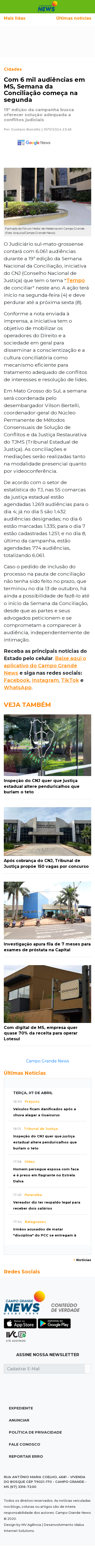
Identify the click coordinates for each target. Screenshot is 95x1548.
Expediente (21, 1408)
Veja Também (27, 704)
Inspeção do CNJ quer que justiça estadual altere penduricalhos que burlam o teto (45, 1142)
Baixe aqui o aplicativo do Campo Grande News (45, 665)
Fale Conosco (24, 1444)
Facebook (17, 680)
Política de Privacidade (35, 1432)
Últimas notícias (73, 18)
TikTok (70, 680)
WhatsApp (18, 687)
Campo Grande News (47, 1061)
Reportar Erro (26, 1456)
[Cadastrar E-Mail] (44, 1368)
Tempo (75, 280)
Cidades (13, 69)
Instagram (45, 680)
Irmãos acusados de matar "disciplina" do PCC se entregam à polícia (44, 1235)
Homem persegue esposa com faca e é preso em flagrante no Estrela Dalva (46, 1175)
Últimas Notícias (25, 1073)
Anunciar (19, 1420)
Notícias (82, 1260)
